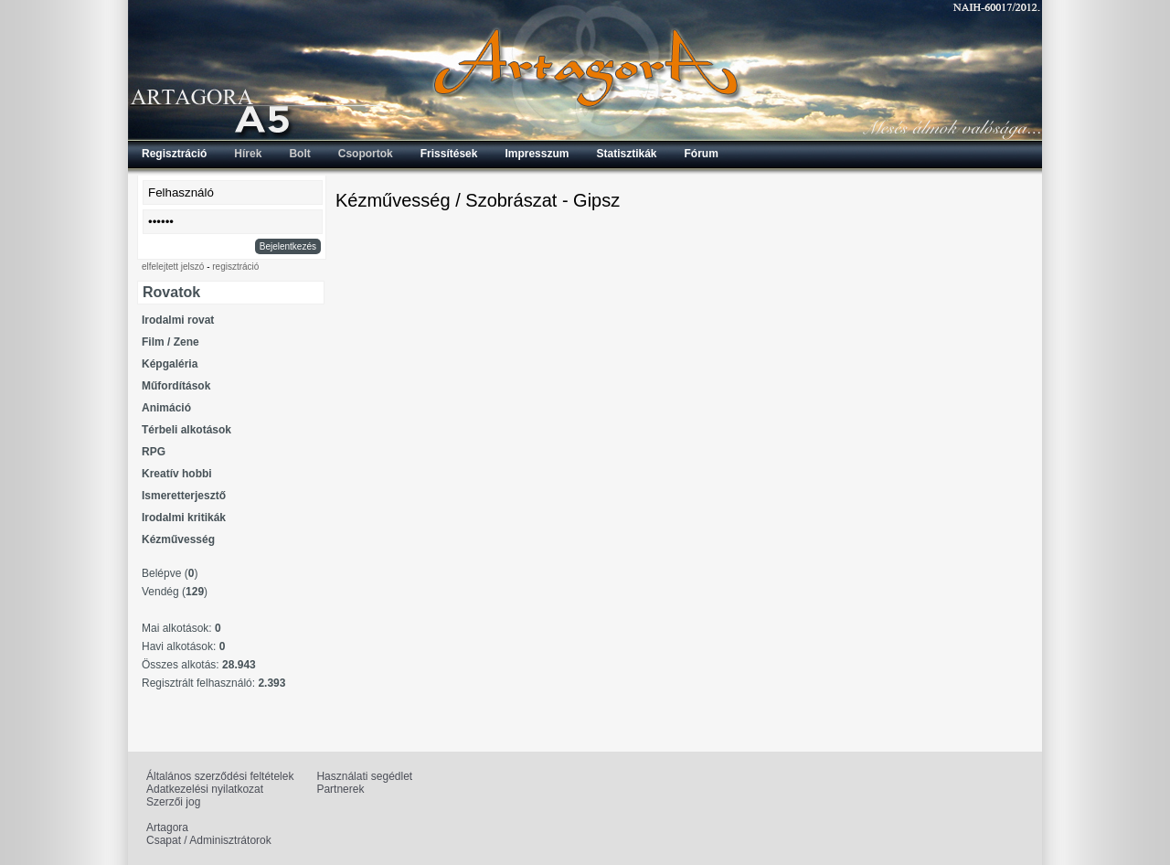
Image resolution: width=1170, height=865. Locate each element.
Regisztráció (174, 153)
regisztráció (235, 267)
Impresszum (537, 153)
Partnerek (340, 789)
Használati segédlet (364, 776)
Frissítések (449, 153)
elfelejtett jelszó (173, 267)
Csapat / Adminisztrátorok (208, 840)
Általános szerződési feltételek (219, 776)
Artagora (167, 827)
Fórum (701, 153)
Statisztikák (626, 153)
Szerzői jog (173, 802)
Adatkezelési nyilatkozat (204, 789)
